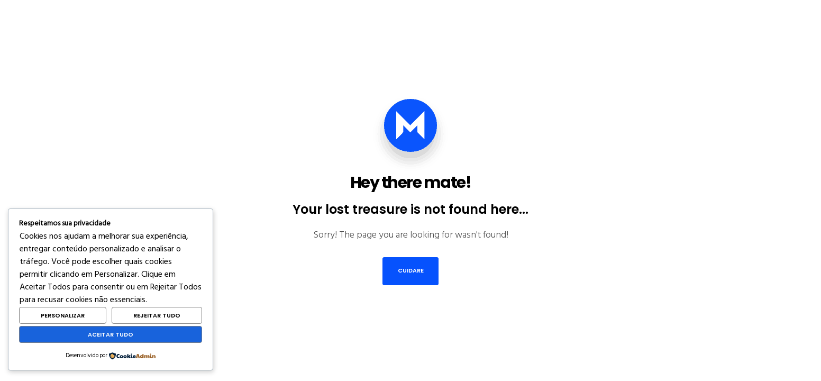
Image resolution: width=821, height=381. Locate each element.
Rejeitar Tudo (156, 315)
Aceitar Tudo (110, 334)
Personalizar (63, 315)
